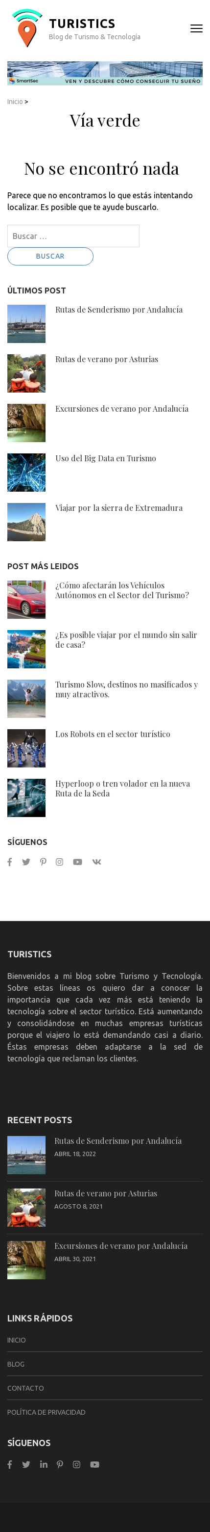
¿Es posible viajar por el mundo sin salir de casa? (126, 640)
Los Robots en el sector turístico (112, 734)
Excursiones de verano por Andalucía (121, 408)
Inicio (15, 102)
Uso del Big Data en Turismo (105, 458)
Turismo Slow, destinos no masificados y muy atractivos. (126, 689)
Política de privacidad (46, 1412)
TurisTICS (82, 23)
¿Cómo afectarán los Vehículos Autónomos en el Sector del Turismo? (122, 590)
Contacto (25, 1388)
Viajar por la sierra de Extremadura (119, 507)
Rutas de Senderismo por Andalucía (119, 309)
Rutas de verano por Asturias (106, 359)
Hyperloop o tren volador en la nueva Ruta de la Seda (122, 788)
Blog (15, 1364)
